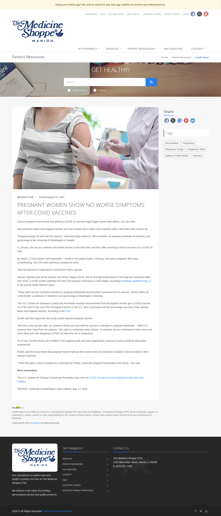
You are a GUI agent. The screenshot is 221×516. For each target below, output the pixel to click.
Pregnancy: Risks (196, 149)
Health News (77, 90)
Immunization (172, 143)
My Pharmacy (87, 48)
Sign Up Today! (172, 14)
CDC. (68, 311)
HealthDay (35, 422)
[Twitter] (201, 511)
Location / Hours (152, 14)
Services (112, 48)
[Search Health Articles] (105, 82)
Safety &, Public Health (176, 155)
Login (186, 14)
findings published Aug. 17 (137, 281)
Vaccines (197, 155)
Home (165, 57)
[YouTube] (206, 511)
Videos (100, 90)
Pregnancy (188, 143)
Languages (91, 14)
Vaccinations (173, 48)
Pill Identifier (116, 14)
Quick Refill (133, 14)
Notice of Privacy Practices (78, 490)
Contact (197, 48)
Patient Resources (141, 48)
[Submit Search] (151, 82)
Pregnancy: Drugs (174, 149)
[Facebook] (195, 511)
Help (102, 14)
